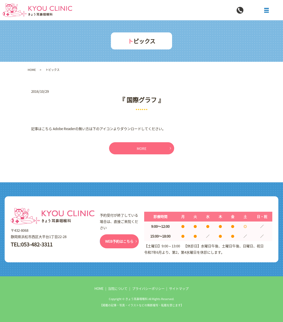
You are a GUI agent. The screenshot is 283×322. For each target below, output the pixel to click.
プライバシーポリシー (148, 288)
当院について (117, 288)
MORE (141, 148)
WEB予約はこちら (119, 241)
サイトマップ (179, 288)
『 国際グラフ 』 (141, 99)
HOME (32, 70)
